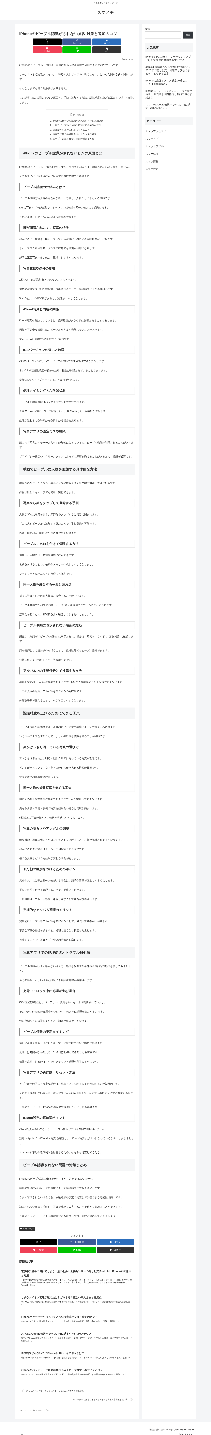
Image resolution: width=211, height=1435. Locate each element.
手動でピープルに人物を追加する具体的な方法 (76, 117)
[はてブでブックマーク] (67, 42)
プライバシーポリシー (183, 1426)
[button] (125, 42)
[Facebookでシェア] (48, 42)
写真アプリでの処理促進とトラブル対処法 (74, 127)
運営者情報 (150, 1426)
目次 (72, 106)
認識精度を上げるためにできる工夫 (70, 122)
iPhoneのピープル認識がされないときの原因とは (78, 113)
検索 (147, 29)
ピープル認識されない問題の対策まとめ (73, 131)
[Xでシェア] (28, 42)
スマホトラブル (27, 1222)
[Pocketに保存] (86, 42)
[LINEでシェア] (106, 42)
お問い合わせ (164, 1426)
